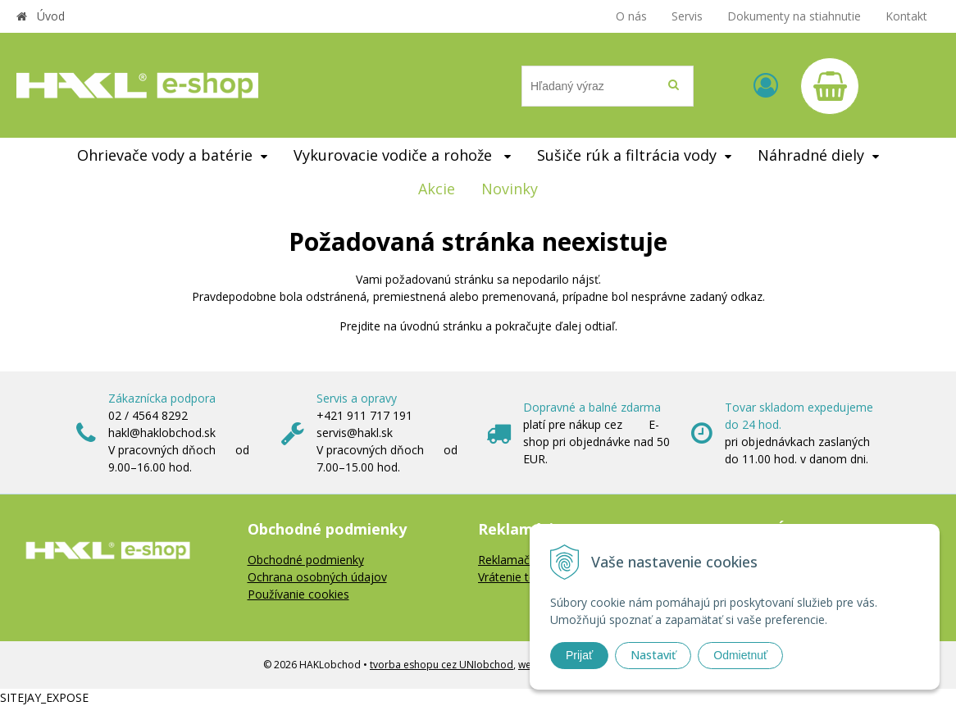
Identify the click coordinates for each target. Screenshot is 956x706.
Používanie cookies (298, 594)
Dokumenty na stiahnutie (794, 16)
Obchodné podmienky (306, 559)
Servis (687, 16)
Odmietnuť (740, 655)
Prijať (579, 655)
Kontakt (906, 16)
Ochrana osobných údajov (317, 577)
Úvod (51, 16)
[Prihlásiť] (765, 85)
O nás (631, 16)
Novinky (509, 188)
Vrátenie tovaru (518, 577)
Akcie (436, 188)
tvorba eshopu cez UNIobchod (441, 665)
